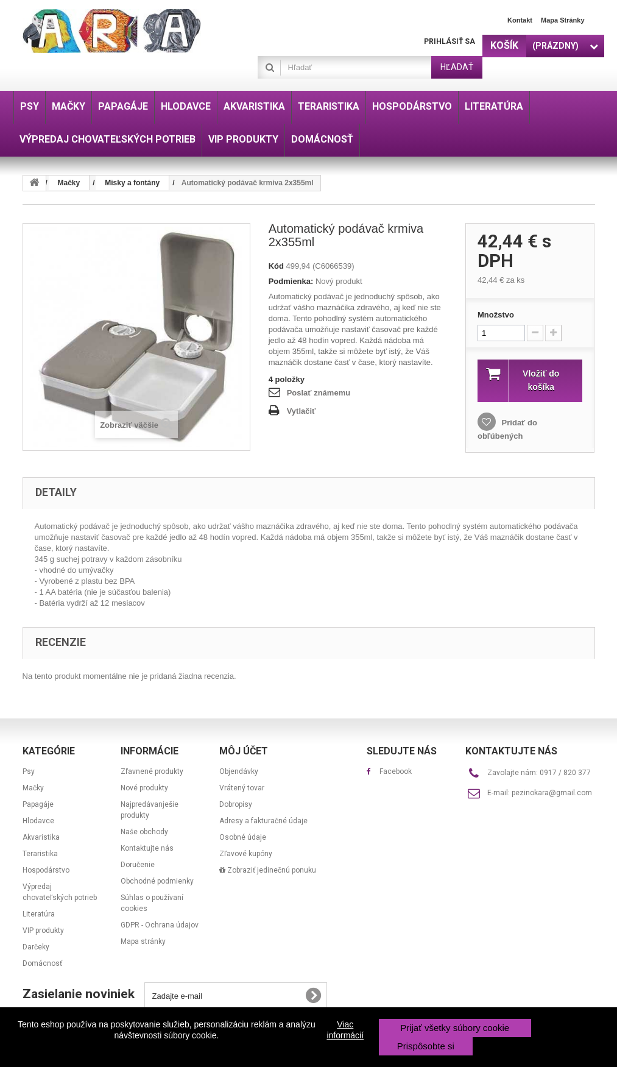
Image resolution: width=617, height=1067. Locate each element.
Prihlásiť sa (449, 41)
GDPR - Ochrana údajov (160, 925)
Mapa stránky (563, 20)
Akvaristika (41, 837)
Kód (276, 266)
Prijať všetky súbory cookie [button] (454, 1028)
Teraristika (40, 853)
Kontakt (519, 20)
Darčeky (36, 947)
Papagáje (38, 804)
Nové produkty (144, 788)
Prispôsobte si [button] (425, 1046)
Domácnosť (42, 963)
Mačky (33, 788)
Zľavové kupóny (245, 853)
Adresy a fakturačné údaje (263, 821)
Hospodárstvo (46, 870)
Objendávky (238, 771)
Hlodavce (38, 821)
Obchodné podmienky (157, 881)
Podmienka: (291, 281)
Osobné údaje (242, 837)
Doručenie (138, 864)
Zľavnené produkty (152, 771)
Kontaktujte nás (147, 848)
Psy (29, 771)
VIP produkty (43, 930)
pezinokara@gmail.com (552, 793)
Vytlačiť (301, 411)
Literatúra (39, 914)
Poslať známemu (318, 392)
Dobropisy (235, 804)
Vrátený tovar (241, 788)
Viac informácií (345, 1029)
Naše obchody (144, 832)
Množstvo (496, 314)
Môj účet (243, 751)
